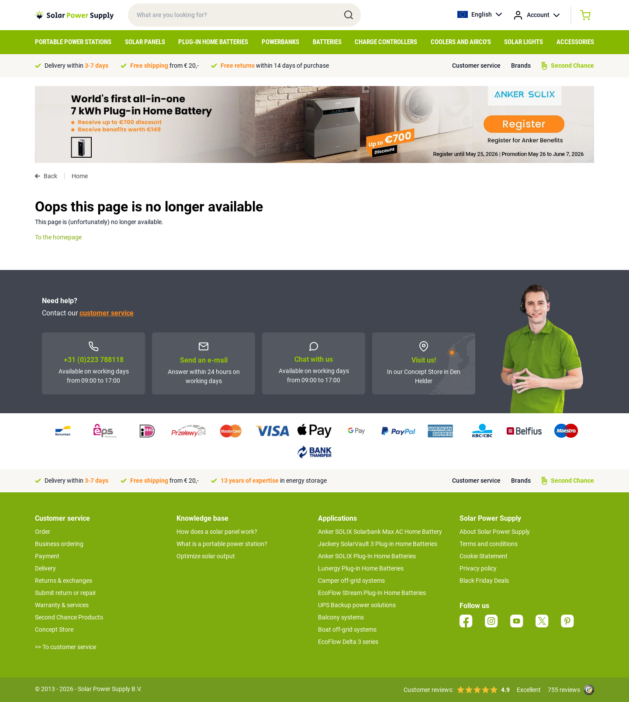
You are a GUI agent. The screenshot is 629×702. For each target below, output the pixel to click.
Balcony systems (341, 617)
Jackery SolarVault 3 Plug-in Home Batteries (377, 543)
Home (80, 176)
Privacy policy (478, 568)
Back (46, 176)
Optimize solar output (205, 556)
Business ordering (59, 543)
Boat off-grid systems (347, 629)
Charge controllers (386, 42)
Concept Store (54, 629)
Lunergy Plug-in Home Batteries (361, 568)
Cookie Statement (484, 556)
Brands (521, 65)
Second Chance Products (69, 617)
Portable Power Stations (73, 42)
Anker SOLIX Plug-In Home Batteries (367, 556)
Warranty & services (62, 605)
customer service (106, 313)
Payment (47, 556)
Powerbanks (280, 42)
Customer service (476, 65)
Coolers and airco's (461, 42)
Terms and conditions (489, 543)
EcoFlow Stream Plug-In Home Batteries (372, 592)
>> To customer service (65, 646)
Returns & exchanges (63, 580)
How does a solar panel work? (216, 531)
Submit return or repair (65, 592)
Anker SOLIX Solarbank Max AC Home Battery (380, 531)
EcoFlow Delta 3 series (348, 641)
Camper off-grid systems (351, 580)
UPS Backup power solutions (357, 605)
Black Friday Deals (484, 580)
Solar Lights (523, 42)
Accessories (575, 42)
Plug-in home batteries (213, 42)
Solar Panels (145, 42)
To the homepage (58, 237)
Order (42, 531)
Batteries (327, 42)
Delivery (45, 568)
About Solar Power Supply (495, 531)
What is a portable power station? (221, 543)
